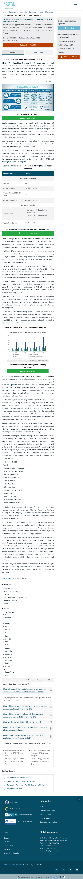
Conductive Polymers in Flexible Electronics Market (26, 785)
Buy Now (69, 28)
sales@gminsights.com (52, 851)
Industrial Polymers (46, 12)
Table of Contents (39, 52)
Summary (13, 52)
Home (4, 12)
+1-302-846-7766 (50, 846)
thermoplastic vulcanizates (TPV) (14, 162)
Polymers (32, 12)
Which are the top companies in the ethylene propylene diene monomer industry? (28, 728)
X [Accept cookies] (63, 877)
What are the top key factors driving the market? (28, 722)
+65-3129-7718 (49, 848)
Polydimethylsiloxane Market (18, 777)
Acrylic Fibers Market (14, 788)
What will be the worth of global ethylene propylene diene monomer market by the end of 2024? (28, 715)
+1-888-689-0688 (52, 843)
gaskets (14, 385)
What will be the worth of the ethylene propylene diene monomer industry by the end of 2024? (28, 707)
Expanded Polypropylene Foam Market (21, 781)
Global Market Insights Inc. (13, 864)
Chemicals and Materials (18, 12)
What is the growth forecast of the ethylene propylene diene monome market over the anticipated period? (28, 690)
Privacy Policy (55, 877)
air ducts (28, 259)
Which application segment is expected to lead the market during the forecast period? (28, 736)
